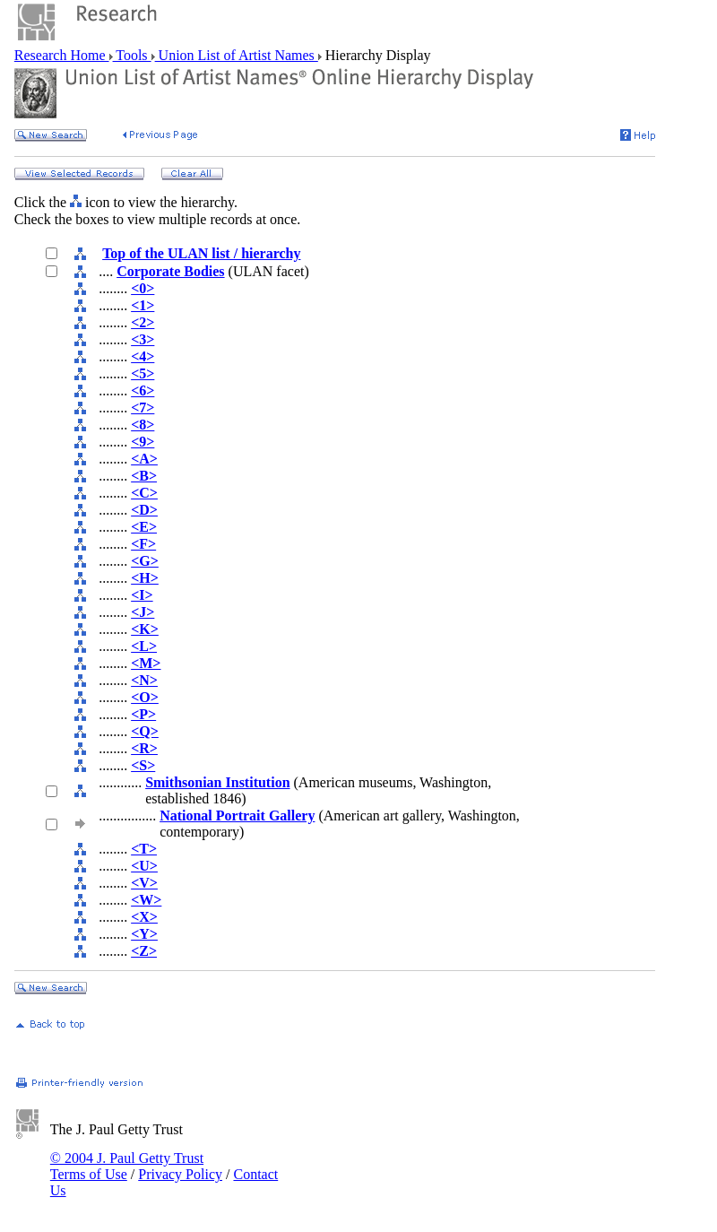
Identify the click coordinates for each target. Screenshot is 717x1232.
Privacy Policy (180, 1174)
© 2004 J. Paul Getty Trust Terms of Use (126, 1166)
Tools (132, 55)
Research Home (61, 55)
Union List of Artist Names (236, 55)
